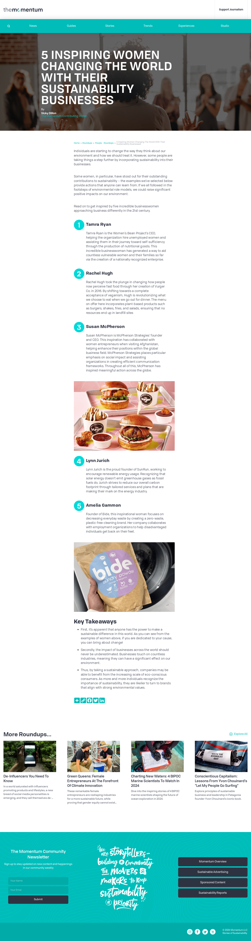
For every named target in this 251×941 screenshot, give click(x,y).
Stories (109, 26)
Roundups (87, 143)
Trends (148, 26)
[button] (33, 26)
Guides (71, 26)
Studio (225, 26)
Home (77, 143)
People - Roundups (104, 143)
